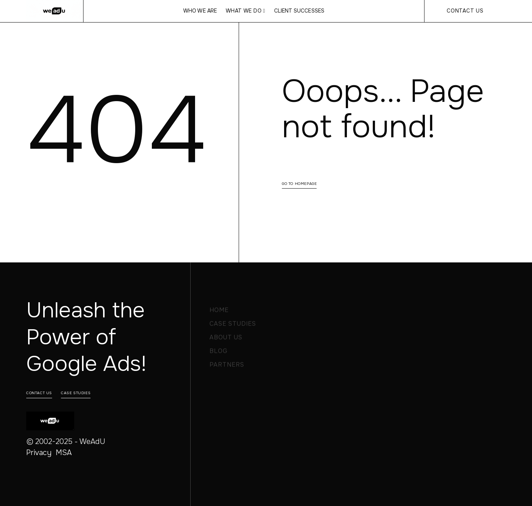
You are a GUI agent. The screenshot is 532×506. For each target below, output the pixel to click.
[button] (245, 11)
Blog (218, 353)
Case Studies (232, 326)
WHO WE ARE (199, 11)
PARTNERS (226, 367)
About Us (225, 339)
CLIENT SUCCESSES (299, 11)
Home (219, 312)
